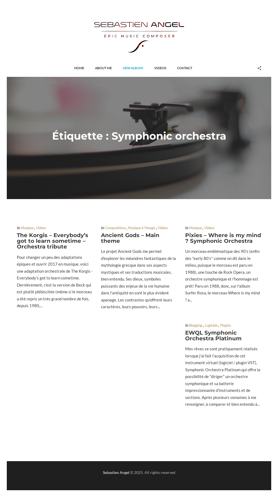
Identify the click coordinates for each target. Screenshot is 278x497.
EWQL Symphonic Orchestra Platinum (213, 335)
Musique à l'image (141, 228)
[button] (79, 68)
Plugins (225, 325)
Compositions (115, 228)
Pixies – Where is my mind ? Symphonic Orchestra (223, 238)
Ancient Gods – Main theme (130, 238)
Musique (27, 228)
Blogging (195, 325)
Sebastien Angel (116, 472)
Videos (41, 228)
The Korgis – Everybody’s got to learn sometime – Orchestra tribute (52, 241)
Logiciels (211, 325)
